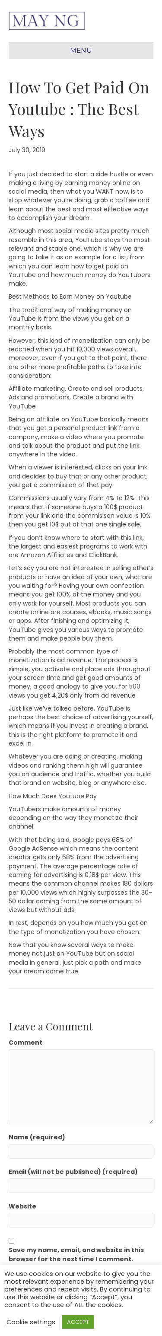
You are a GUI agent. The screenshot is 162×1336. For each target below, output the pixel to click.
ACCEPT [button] (78, 1322)
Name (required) (37, 1137)
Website (22, 1206)
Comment (25, 1042)
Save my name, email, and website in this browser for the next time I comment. (76, 1254)
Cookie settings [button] (30, 1322)
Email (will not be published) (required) (73, 1171)
